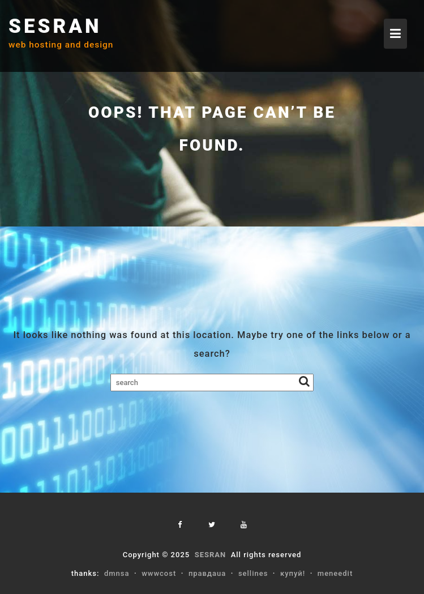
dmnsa (117, 573)
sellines (253, 573)
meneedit (335, 573)
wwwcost (159, 573)
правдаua (207, 573)
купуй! (292, 573)
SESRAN (55, 26)
